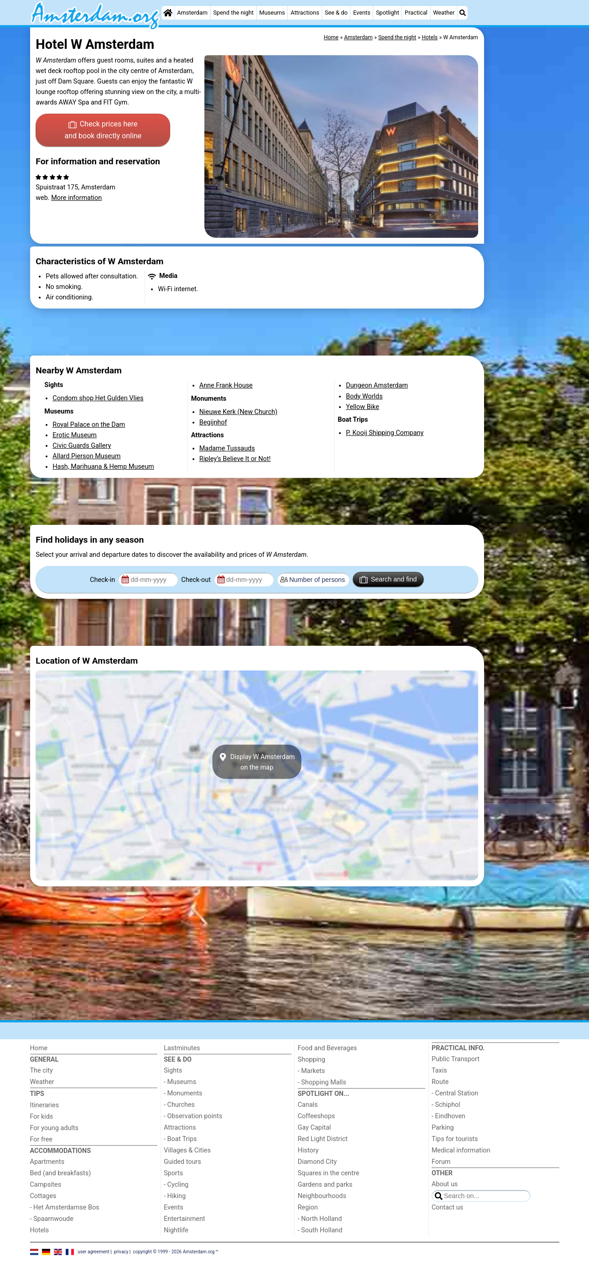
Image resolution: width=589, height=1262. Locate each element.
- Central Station (455, 1093)
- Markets (311, 1071)
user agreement (93, 1251)
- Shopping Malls (322, 1082)
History (308, 1150)
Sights (173, 1070)
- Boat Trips (180, 1139)
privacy (121, 1251)
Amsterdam (192, 12)
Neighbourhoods (322, 1196)
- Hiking (175, 1196)
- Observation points (193, 1116)
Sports (173, 1173)
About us (445, 1184)
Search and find (388, 580)
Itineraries (44, 1105)
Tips (37, 1094)
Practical (416, 12)
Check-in (103, 580)
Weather (443, 12)
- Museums (180, 1082)
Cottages (43, 1196)
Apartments (47, 1162)
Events (361, 12)
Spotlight (387, 12)
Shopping (311, 1059)
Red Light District (323, 1139)
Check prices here (102, 130)
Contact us (447, 1207)
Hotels (39, 1230)
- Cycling (176, 1185)
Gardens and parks (325, 1185)
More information (76, 198)
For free (41, 1139)
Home (39, 1048)
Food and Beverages (327, 1048)
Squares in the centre (329, 1173)
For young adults (54, 1128)
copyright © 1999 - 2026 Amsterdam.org (173, 1251)
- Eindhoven (448, 1116)
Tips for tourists (455, 1139)
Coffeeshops (316, 1116)
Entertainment (184, 1219)
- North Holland (320, 1219)
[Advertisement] (522, 237)
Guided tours (182, 1162)
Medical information (461, 1150)
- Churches (179, 1105)
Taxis (439, 1070)
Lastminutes (182, 1048)
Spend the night (233, 12)
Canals (308, 1105)
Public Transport (456, 1059)
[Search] (463, 13)
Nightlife (176, 1230)
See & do (336, 12)
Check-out (196, 580)
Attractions (305, 12)
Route (440, 1082)
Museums (272, 12)
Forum (441, 1162)
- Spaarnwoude (51, 1219)
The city (41, 1070)
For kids (41, 1117)
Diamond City (317, 1162)
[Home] (168, 13)
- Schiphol (446, 1105)
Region (308, 1207)
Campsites (46, 1185)
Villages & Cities (187, 1150)
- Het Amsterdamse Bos (64, 1207)
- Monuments (183, 1093)
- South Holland (320, 1230)
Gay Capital (314, 1127)
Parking (443, 1127)
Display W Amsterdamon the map (257, 762)
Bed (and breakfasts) (60, 1173)
